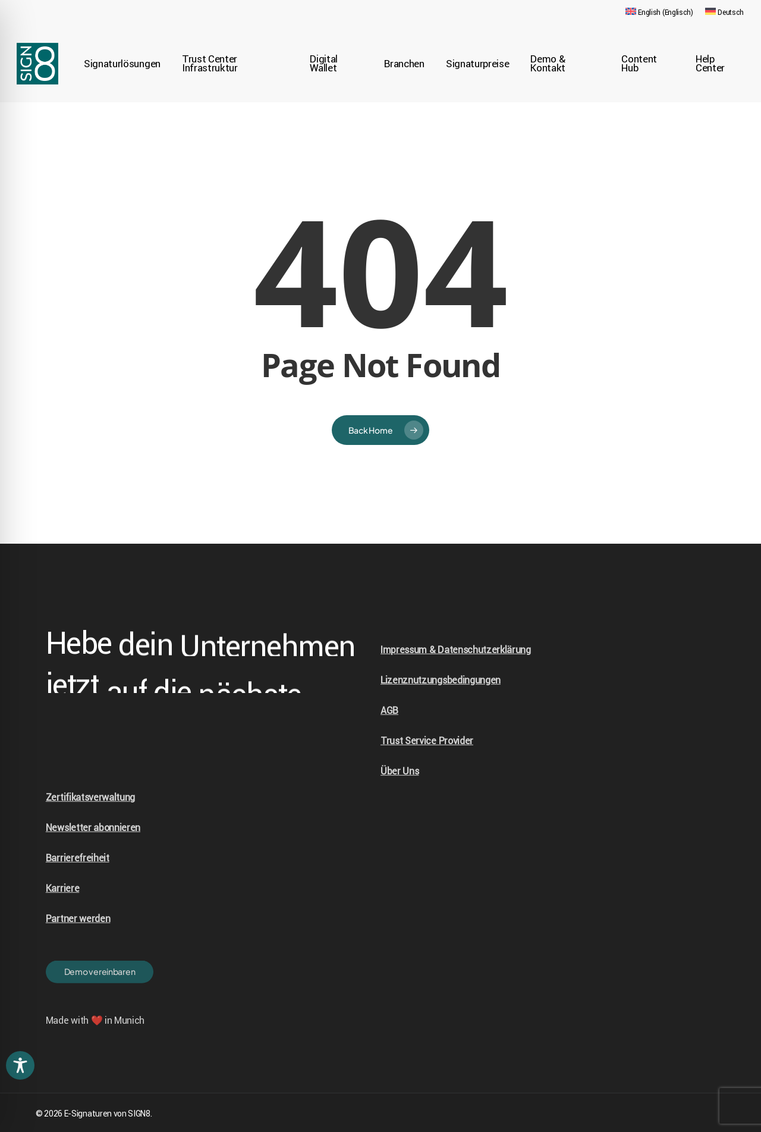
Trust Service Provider (426, 764)
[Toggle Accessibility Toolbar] (20, 1065)
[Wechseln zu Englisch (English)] (659, 12)
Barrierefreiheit (77, 882)
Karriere (62, 912)
